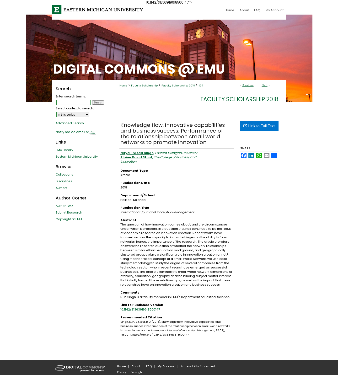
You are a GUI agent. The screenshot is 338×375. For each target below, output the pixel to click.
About (136, 366)
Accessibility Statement (198, 366)
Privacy (121, 372)
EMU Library (64, 150)
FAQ (149, 366)
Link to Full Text (259, 126)
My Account (166, 366)
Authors (62, 188)
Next (265, 85)
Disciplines (64, 181)
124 (201, 85)
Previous (248, 85)
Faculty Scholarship (144, 85)
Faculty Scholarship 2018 (178, 85)
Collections (64, 174)
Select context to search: (75, 108)
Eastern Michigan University (77, 156)
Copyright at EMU (69, 219)
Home (123, 85)
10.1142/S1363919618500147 (140, 309)
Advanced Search (70, 123)
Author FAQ (64, 206)
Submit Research (69, 212)
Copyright (137, 372)
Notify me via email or (76, 132)
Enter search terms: (71, 96)
